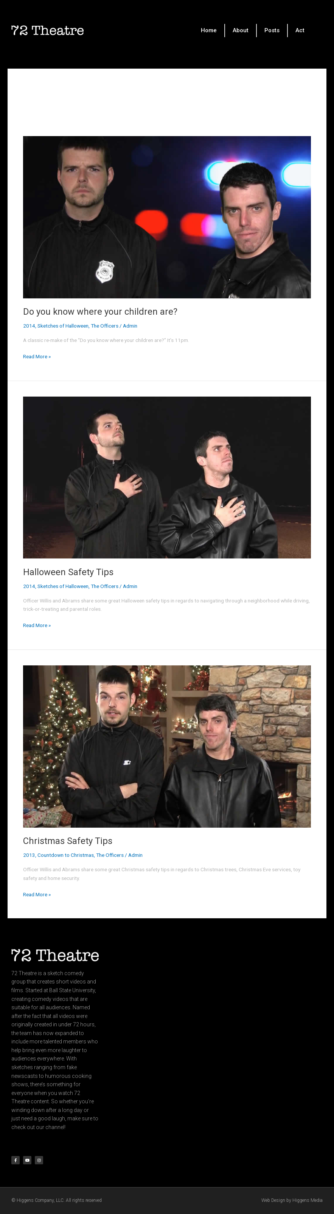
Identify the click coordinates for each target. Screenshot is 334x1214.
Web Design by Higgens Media (292, 1200)
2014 (29, 326)
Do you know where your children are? (100, 311)
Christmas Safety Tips (67, 841)
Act (299, 30)
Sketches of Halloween (63, 326)
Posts (272, 30)
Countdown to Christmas (65, 855)
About (241, 30)
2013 (29, 855)
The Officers (104, 326)
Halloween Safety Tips (68, 572)
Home (209, 30)
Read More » (37, 355)
